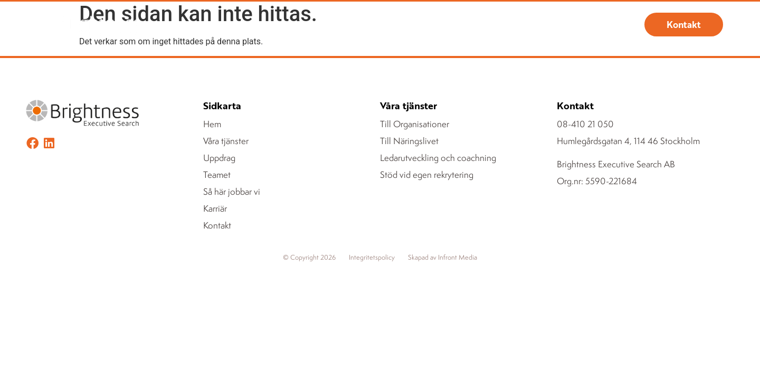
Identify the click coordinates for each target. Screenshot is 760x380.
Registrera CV (553, 24)
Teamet (410, 24)
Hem (215, 24)
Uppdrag (351, 24)
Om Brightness (475, 24)
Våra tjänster (277, 24)
